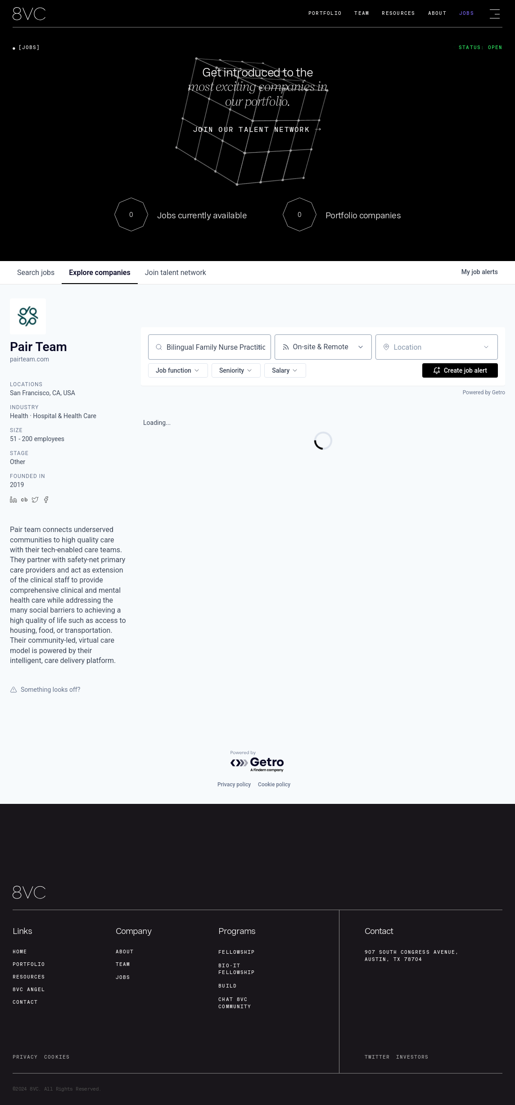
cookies (56, 1057)
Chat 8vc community (234, 1003)
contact (25, 1002)
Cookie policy (274, 784)
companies (99, 272)
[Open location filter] (486, 347)
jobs (35, 272)
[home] (29, 14)
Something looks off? (45, 689)
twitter (377, 1057)
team (123, 964)
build (227, 986)
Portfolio (325, 13)
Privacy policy (234, 784)
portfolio (29, 964)
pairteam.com (29, 359)
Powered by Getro (484, 392)
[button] (178, 370)
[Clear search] (259, 347)
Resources (398, 13)
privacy (25, 1057)
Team (361, 13)
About (437, 13)
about (125, 952)
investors (412, 1057)
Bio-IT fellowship (236, 969)
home (20, 952)
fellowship (236, 952)
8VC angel (29, 989)
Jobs (466, 13)
